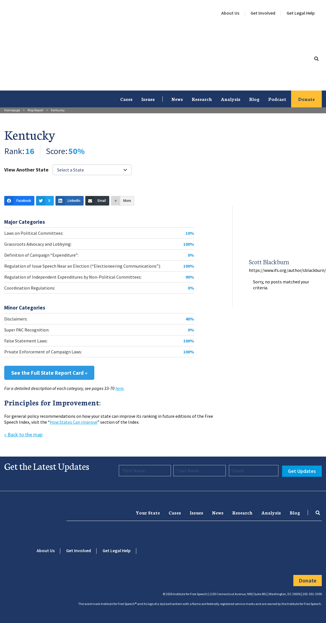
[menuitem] (230, 13)
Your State (148, 512)
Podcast (277, 99)
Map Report (35, 110)
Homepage (12, 110)
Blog (254, 99)
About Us (230, 13)
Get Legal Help (301, 13)
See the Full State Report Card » (49, 372)
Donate (306, 99)
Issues (148, 99)
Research (202, 99)
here (119, 388)
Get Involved (263, 13)
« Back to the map (23, 434)
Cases (126, 99)
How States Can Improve (73, 422)
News (177, 99)
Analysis (230, 99)
